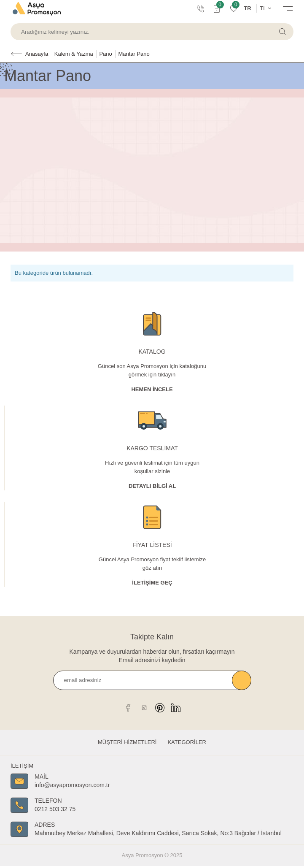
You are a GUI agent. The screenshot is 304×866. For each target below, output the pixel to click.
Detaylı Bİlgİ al (152, 486)
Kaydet (241, 680)
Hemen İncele (151, 389)
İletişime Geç (152, 582)
